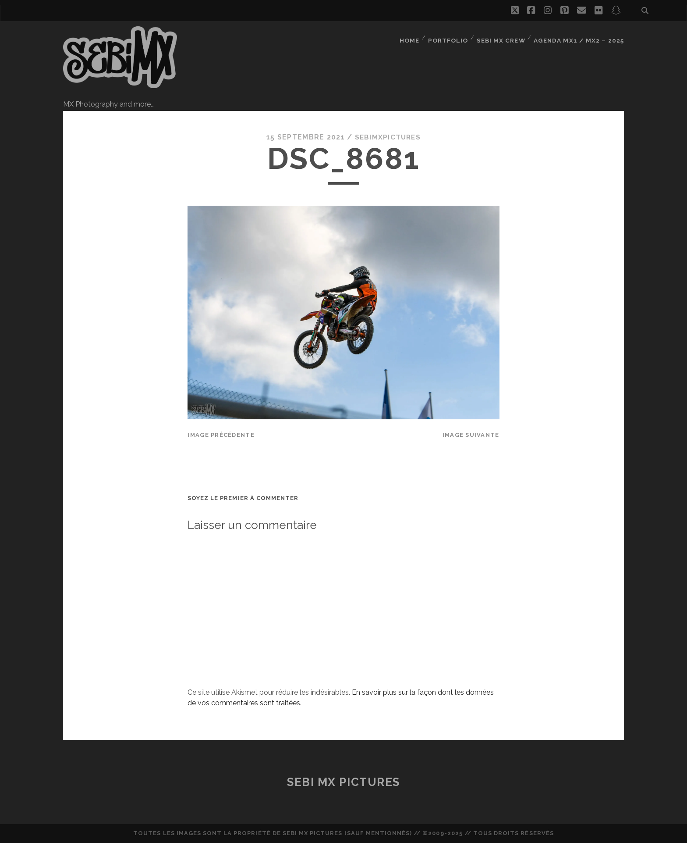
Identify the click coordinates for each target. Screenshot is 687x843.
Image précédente (221, 435)
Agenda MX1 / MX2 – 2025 (581, 37)
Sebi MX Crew (505, 37)
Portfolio (451, 37)
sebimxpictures (387, 137)
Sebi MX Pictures (343, 781)
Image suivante (471, 435)
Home (412, 37)
